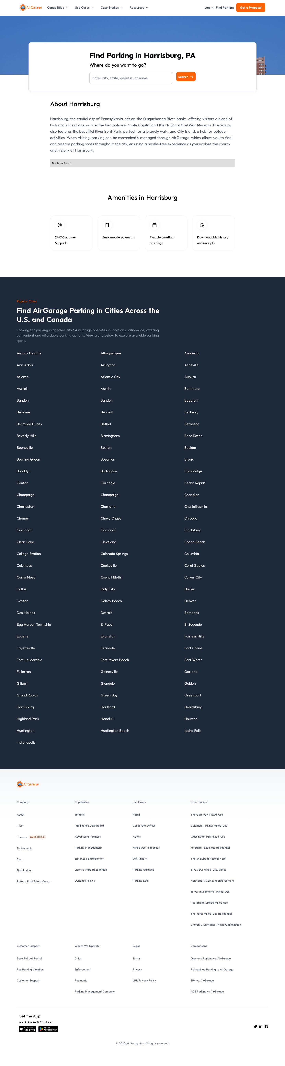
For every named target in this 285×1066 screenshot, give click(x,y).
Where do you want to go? (117, 65)
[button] (58, 7)
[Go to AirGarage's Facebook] (266, 1026)
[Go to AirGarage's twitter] (255, 1026)
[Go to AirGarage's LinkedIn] (261, 1026)
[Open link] (27, 1029)
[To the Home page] (31, 7)
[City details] (29, 354)
